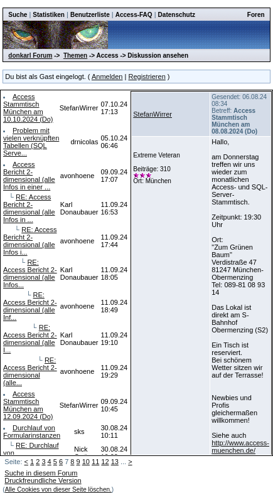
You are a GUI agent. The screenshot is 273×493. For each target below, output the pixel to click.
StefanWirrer (152, 114)
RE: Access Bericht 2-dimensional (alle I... (30, 339)
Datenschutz (176, 14)
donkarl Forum (30, 55)
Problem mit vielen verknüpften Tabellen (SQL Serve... (31, 142)
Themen (75, 55)
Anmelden (107, 76)
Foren (256, 14)
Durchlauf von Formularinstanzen (31, 431)
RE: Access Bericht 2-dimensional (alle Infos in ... (29, 208)
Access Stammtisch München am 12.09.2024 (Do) (28, 405)
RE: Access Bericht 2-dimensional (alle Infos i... (29, 241)
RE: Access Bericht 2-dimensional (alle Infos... (30, 273)
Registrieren (146, 76)
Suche (17, 14)
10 (86, 461)
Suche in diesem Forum (40, 473)
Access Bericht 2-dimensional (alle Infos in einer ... (29, 176)
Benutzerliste (90, 14)
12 (105, 461)
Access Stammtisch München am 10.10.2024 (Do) (28, 108)
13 (115, 461)
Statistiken (49, 14)
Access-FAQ (134, 14)
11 (95, 461)
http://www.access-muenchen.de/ (240, 446)
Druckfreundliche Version (42, 480)
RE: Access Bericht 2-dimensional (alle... (30, 371)
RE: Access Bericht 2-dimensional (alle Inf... (30, 306)
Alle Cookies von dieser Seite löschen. (58, 489)
